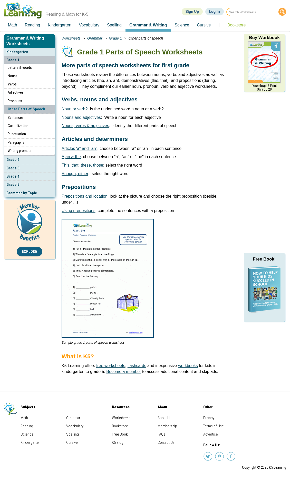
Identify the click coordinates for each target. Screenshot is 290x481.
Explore (29, 251)
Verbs (12, 84)
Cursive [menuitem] (204, 25)
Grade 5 (13, 184)
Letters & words (20, 67)
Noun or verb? (75, 109)
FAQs (161, 434)
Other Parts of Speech (26, 109)
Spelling (72, 434)
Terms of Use (213, 426)
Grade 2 (13, 159)
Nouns (12, 76)
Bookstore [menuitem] (236, 25)
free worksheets (110, 365)
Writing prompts (20, 150)
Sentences (16, 117)
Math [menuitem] (12, 25)
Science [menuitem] (182, 25)
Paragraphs (16, 142)
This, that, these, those (82, 165)
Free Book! (264, 259)
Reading (27, 426)
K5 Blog (117, 442)
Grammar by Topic (21, 193)
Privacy (208, 418)
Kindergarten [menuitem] (59, 25)
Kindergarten (17, 52)
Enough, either (75, 173)
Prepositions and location (85, 196)
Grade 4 (13, 176)
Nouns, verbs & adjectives (85, 125)
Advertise (210, 434)
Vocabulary (74, 426)
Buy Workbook (264, 37)
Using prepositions (78, 210)
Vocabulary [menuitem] (89, 25)
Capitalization (18, 125)
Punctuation (17, 134)
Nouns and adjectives (81, 117)
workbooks (188, 365)
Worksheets (71, 38)
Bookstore (120, 426)
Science (27, 434)
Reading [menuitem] (32, 25)
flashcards (137, 365)
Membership (167, 426)
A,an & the (71, 157)
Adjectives (16, 92)
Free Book (120, 434)
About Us (164, 418)
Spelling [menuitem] (114, 25)
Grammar (94, 38)
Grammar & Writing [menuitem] (148, 25)
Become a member (123, 371)
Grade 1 (13, 60)
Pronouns (15, 101)
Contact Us (166, 442)
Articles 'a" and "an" (79, 148)
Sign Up (192, 11)
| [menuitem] (218, 25)
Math (24, 418)
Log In (214, 11)
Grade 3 (13, 168)
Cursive (72, 442)
